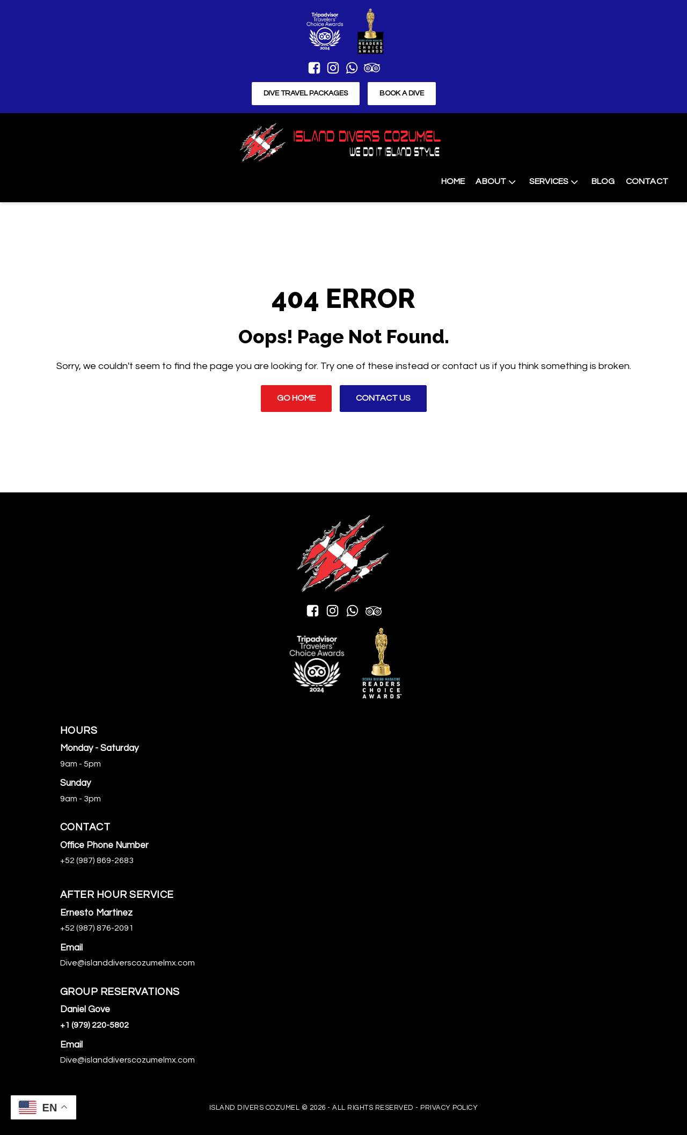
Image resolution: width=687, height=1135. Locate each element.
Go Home (296, 398)
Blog (603, 181)
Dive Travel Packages (306, 93)
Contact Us (383, 398)
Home (453, 181)
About (497, 182)
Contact (647, 181)
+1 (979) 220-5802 (94, 1025)
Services (555, 182)
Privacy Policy (449, 1107)
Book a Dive (401, 93)
